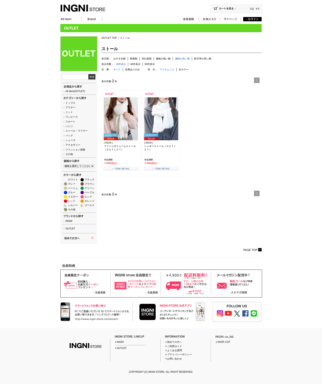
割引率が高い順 (202, 58)
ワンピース (72, 116)
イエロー (73, 196)
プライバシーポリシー (179, 354)
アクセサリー (73, 145)
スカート (70, 121)
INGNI (69, 221)
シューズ (70, 140)
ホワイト (73, 179)
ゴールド (89, 205)
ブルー (71, 192)
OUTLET (70, 228)
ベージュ (73, 188)
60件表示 (150, 64)
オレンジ (89, 200)
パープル (89, 192)
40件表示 (135, 64)
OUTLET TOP (109, 37)
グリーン (89, 188)
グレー (71, 183)
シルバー (73, 205)
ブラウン (89, 183)
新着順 (133, 58)
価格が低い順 (163, 58)
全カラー (184, 69)
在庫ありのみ (132, 69)
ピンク (88, 196)
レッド (71, 200)
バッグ (69, 135)
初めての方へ (174, 342)
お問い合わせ (174, 358)
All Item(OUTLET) (75, 91)
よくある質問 (174, 350)
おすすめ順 (119, 58)
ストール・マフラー (77, 130)
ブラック (89, 179)
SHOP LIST (223, 342)
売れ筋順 (147, 58)
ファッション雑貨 (75, 149)
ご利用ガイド (174, 346)
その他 (69, 154)
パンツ (69, 126)
